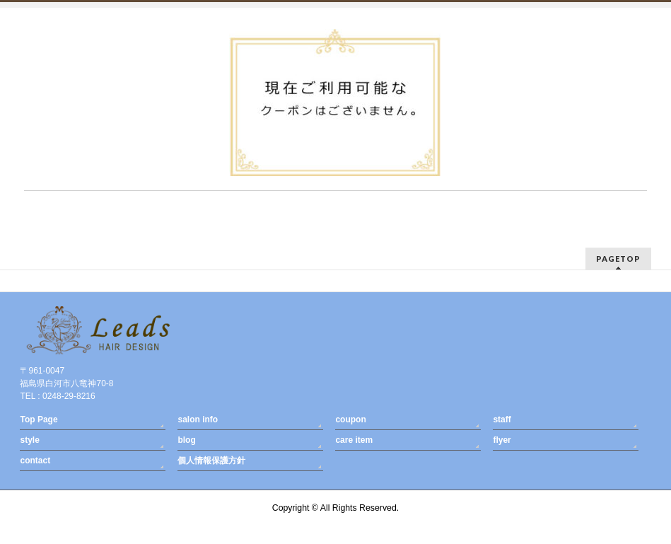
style (29, 440)
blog (186, 440)
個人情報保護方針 (211, 460)
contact (35, 460)
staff (501, 419)
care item (354, 440)
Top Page (38, 419)
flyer (501, 440)
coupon (350, 419)
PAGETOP (618, 258)
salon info (197, 419)
